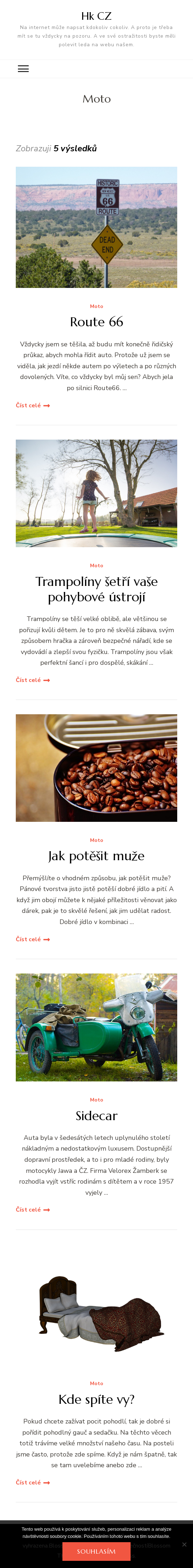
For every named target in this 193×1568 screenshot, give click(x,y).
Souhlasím (96, 1551)
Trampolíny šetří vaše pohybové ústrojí (97, 589)
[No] (184, 1544)
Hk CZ (96, 16)
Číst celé (28, 405)
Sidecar (97, 1115)
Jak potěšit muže (96, 855)
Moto (96, 306)
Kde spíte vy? (96, 1399)
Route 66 (96, 322)
